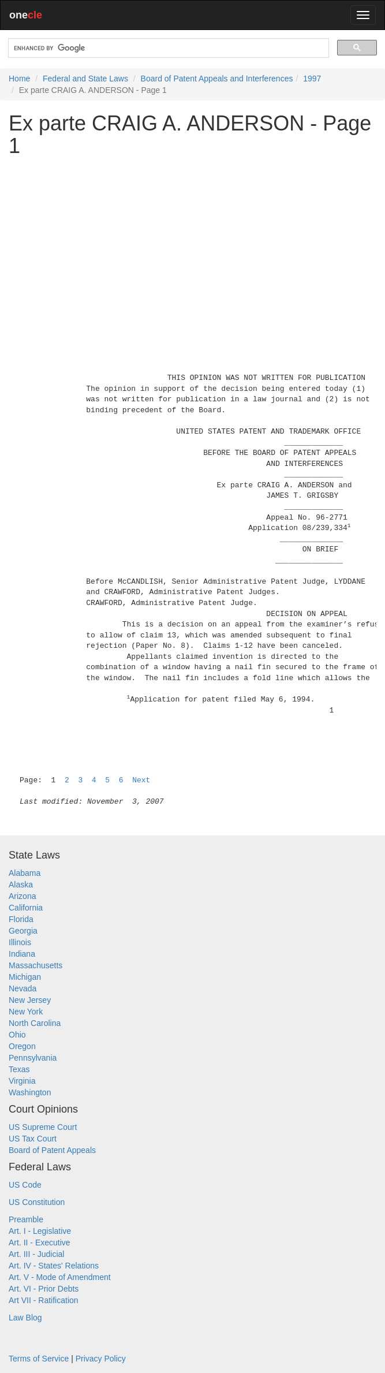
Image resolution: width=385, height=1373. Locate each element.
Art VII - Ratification (44, 1300)
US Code (25, 1184)
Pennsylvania (33, 1057)
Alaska (21, 884)
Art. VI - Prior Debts (44, 1288)
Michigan (25, 977)
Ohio (17, 1034)
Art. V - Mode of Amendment (60, 1277)
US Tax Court (33, 1138)
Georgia (23, 930)
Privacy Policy (101, 1358)
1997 (312, 78)
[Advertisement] (192, 246)
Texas (19, 1069)
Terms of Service (39, 1358)
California (26, 907)
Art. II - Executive (39, 1242)
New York (26, 1011)
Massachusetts (35, 965)
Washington (30, 1092)
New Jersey (30, 1000)
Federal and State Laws (85, 78)
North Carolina (35, 1023)
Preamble (26, 1219)
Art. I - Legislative (40, 1231)
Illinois (20, 942)
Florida (21, 919)
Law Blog (25, 1317)
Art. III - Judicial (36, 1254)
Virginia (22, 1080)
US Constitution (37, 1202)
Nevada (22, 988)
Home (19, 78)
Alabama (24, 873)
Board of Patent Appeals (52, 1150)
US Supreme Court (43, 1127)
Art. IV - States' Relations (54, 1265)
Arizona (22, 896)
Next (141, 780)
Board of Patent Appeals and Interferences (217, 78)
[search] (167, 48)
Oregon (22, 1046)
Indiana (22, 953)
